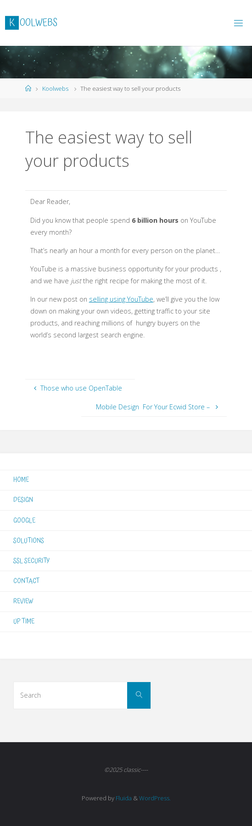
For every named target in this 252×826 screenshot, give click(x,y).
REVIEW (23, 601)
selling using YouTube (121, 299)
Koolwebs (55, 88)
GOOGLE (24, 520)
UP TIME (23, 621)
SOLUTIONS (28, 540)
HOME (21, 479)
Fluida (123, 798)
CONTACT (26, 581)
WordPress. (155, 798)
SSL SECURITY (31, 561)
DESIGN (23, 500)
